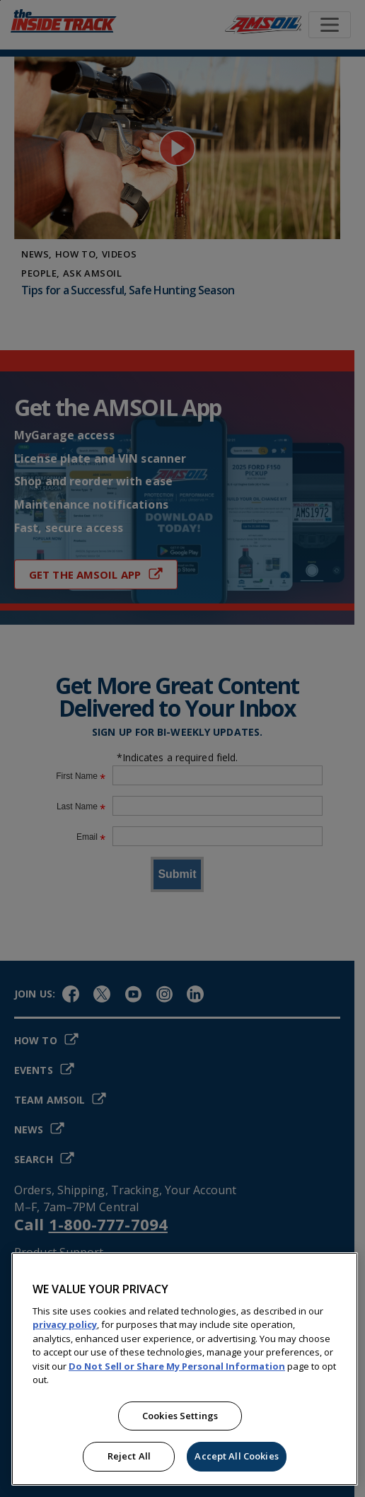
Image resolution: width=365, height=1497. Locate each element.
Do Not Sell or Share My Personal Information (177, 1366)
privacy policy (65, 1324)
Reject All (129, 1456)
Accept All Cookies (236, 1456)
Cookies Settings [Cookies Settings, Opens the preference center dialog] (180, 1415)
